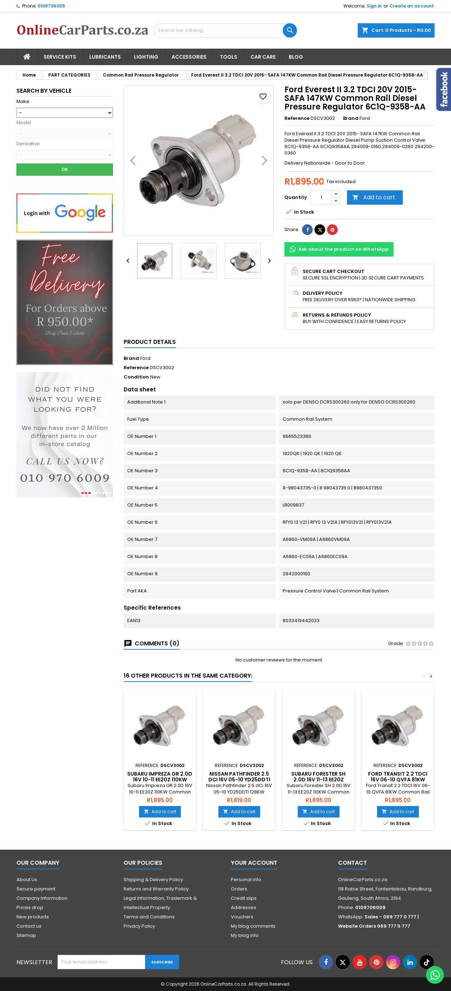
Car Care (263, 56)
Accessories (189, 56)
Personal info (246, 879)
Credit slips (244, 898)
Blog (296, 56)
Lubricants (105, 56)
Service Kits (60, 56)
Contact (352, 863)
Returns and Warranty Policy (156, 888)
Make (22, 101)
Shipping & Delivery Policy (153, 879)
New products (32, 916)
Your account (254, 863)
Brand (350, 118)
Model (23, 122)
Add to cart (373, 197)
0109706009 (51, 6)
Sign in (374, 6)
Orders (239, 888)
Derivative (28, 144)
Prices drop (29, 907)
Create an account (412, 6)
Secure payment (35, 888)
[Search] (225, 30)
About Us (26, 879)
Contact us (28, 926)
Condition (136, 377)
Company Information (42, 898)
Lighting (146, 56)
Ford (145, 358)
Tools (228, 56)
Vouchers (242, 916)
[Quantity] (321, 197)
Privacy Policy (139, 926)
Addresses (243, 907)
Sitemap (26, 935)
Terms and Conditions (149, 916)
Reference (296, 118)
